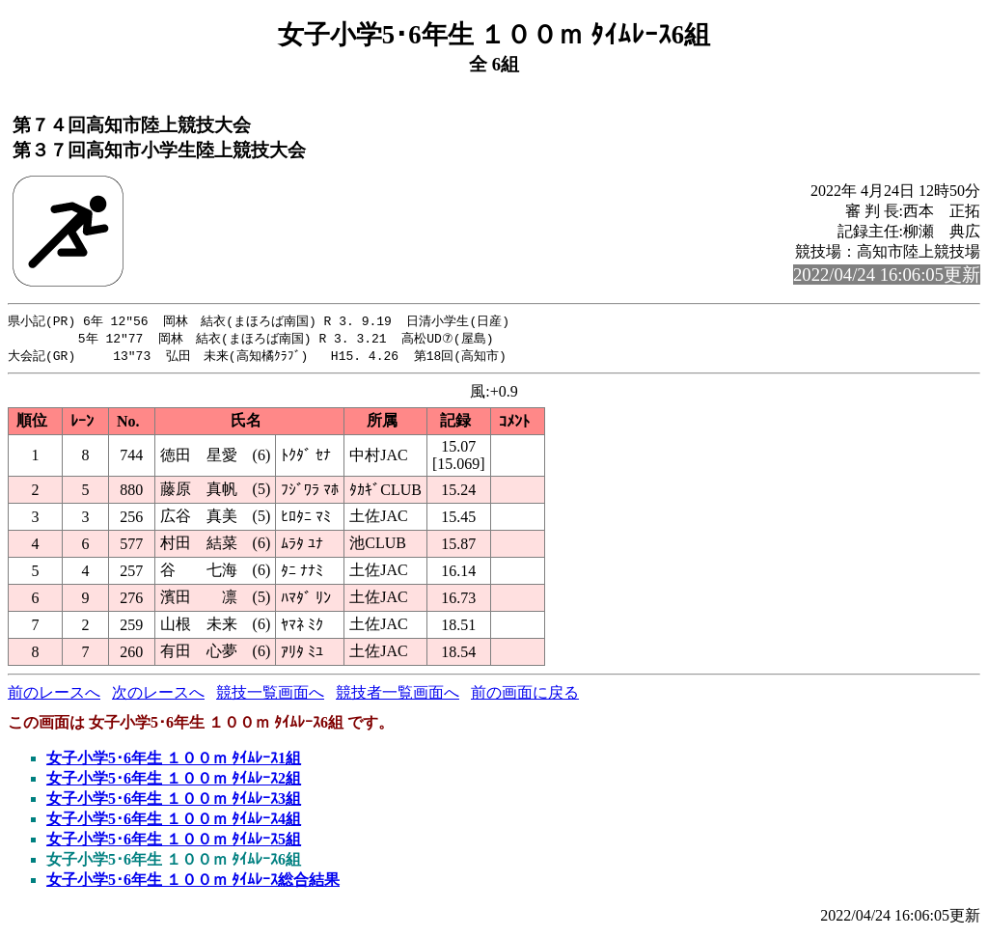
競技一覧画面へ (270, 695)
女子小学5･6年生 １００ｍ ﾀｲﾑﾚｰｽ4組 (173, 821)
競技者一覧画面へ (397, 695)
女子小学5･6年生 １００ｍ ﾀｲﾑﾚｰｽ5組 (173, 842)
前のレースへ (54, 695)
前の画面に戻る (525, 695)
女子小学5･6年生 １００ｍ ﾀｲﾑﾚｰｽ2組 (173, 781)
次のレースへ (158, 695)
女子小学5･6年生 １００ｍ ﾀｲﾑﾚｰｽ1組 (173, 761)
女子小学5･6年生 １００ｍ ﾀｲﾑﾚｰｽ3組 (173, 801)
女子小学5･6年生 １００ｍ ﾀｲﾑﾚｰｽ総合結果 (193, 882)
